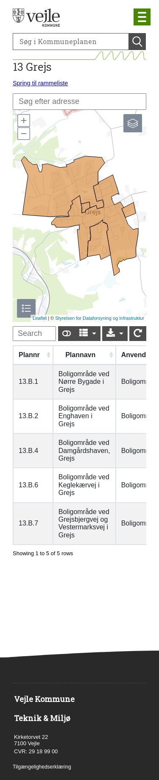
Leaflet (40, 318)
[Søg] (71, 41)
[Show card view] (66, 333)
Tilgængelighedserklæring (42, 767)
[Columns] (87, 333)
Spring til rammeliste (40, 83)
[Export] (115, 333)
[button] (23, 120)
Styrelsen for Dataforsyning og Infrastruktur (99, 318)
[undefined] (34, 333)
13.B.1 (28, 381)
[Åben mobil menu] (142, 16)
